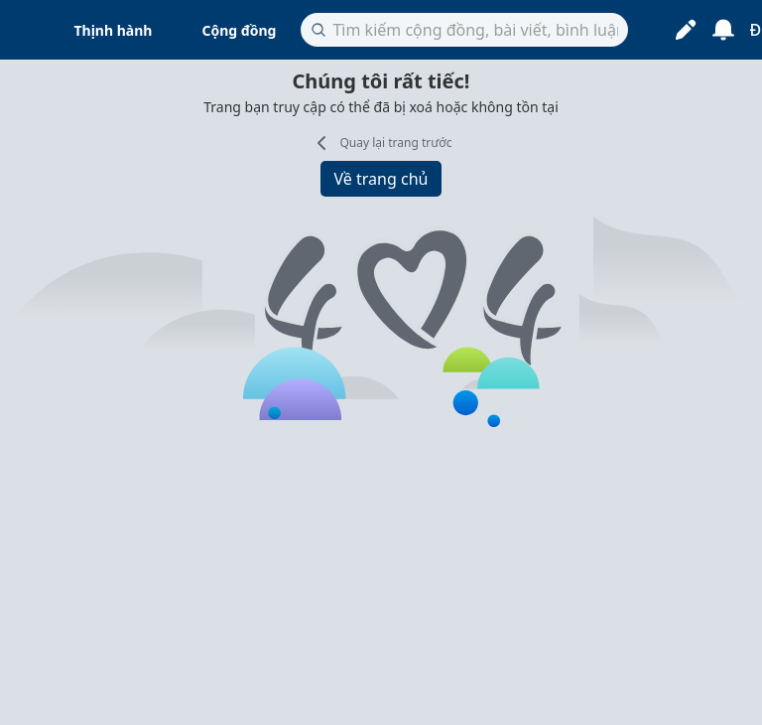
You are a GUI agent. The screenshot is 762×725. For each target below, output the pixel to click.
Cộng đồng (238, 30)
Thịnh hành (113, 30)
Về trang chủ (381, 179)
